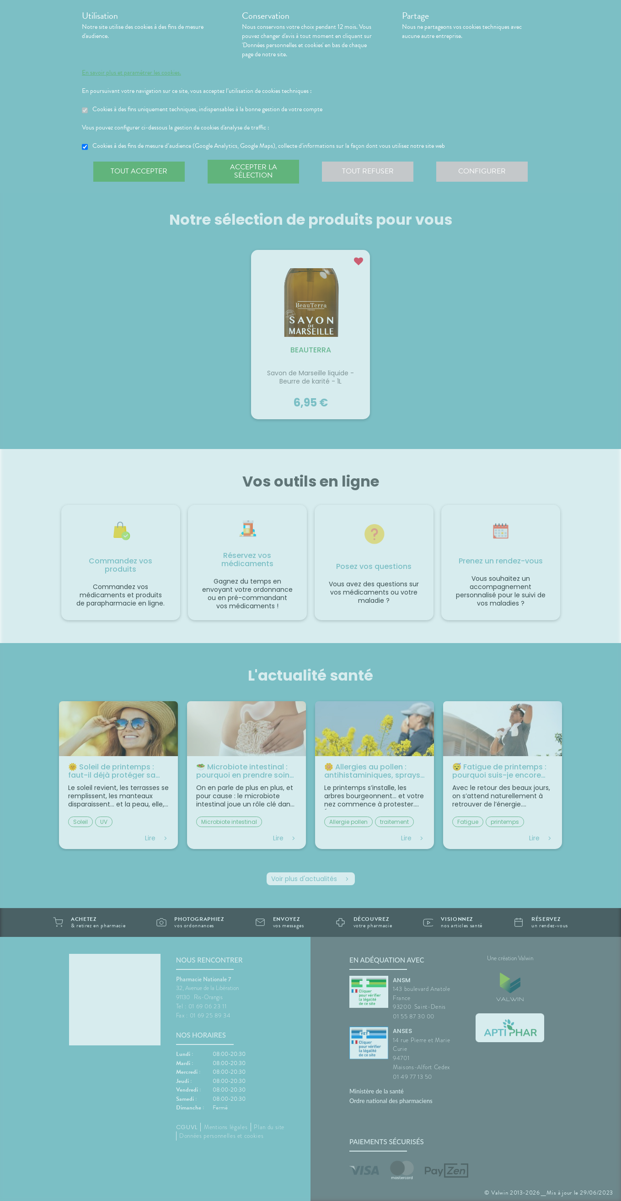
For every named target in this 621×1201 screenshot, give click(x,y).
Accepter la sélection (253, 171)
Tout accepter (139, 171)
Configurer (482, 171)
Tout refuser (368, 171)
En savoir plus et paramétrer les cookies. (131, 72)
